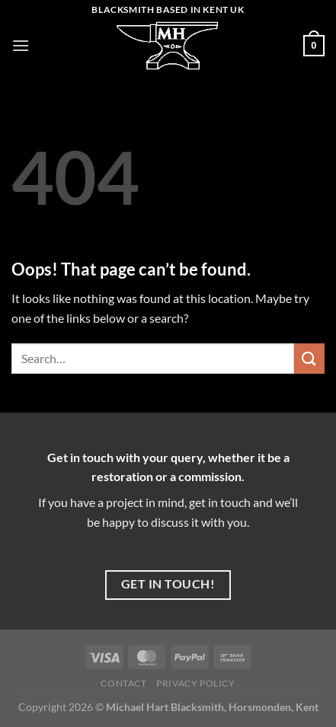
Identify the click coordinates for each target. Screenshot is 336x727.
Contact (123, 683)
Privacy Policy (195, 683)
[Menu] (20, 45)
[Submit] (309, 358)
